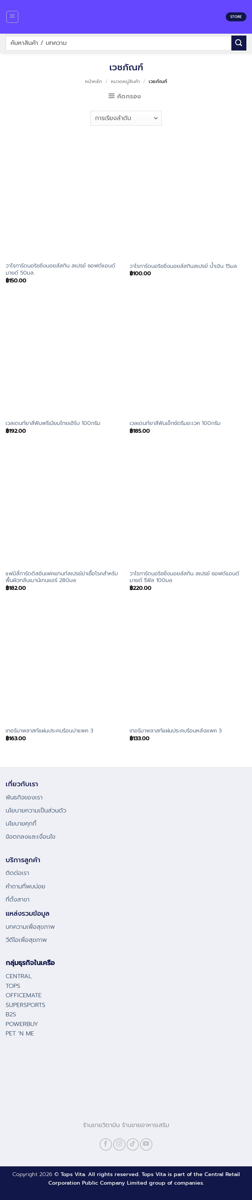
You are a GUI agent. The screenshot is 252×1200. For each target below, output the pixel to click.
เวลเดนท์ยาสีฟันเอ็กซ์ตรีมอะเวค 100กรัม (175, 423)
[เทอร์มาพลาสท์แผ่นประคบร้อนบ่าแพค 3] (64, 664)
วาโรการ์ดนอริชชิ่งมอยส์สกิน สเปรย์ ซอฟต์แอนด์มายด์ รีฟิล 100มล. (184, 577)
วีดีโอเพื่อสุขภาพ (26, 940)
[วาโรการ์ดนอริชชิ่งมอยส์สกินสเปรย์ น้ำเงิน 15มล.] (188, 199)
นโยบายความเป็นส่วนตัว (36, 810)
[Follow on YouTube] (146, 1144)
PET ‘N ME (20, 1033)
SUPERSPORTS (25, 1005)
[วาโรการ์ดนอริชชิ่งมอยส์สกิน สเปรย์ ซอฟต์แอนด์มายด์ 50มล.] (64, 199)
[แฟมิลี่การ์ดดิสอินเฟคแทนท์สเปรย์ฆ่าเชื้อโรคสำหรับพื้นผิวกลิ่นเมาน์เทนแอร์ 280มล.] (64, 507)
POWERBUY (22, 1024)
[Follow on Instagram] (119, 1144)
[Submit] (238, 43)
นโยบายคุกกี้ (21, 823)
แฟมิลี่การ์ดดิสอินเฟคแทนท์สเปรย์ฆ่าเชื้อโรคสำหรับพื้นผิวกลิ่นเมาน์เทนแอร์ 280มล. (62, 577)
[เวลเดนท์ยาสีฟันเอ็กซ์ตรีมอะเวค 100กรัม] (188, 356)
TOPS (13, 986)
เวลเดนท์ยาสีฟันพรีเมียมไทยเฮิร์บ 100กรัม (53, 423)
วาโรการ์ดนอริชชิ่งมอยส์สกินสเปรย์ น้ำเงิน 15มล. (184, 266)
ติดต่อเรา (17, 873)
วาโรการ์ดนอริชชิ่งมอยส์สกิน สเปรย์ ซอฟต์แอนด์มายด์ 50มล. (60, 269)
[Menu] (12, 17)
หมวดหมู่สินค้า (125, 81)
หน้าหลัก (93, 81)
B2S (11, 1014)
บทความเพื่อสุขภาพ (30, 926)
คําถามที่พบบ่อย (25, 886)
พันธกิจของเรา (24, 797)
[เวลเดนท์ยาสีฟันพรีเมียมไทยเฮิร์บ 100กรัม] (64, 356)
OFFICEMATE (24, 995)
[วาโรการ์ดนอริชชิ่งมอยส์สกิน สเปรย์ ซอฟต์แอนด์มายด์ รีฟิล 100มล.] (188, 507)
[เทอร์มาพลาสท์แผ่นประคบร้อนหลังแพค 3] (188, 664)
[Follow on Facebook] (106, 1144)
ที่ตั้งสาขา (18, 899)
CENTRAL (19, 976)
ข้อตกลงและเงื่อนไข (30, 836)
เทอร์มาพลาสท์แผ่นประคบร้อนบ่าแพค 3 (49, 730)
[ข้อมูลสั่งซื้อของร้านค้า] (126, 118)
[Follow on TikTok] (133, 1144)
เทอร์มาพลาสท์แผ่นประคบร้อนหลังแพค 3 (176, 730)
